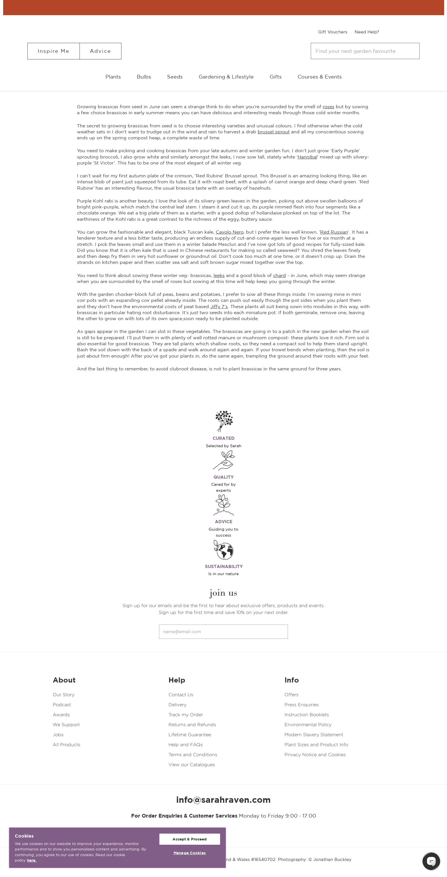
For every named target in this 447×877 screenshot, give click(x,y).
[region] (117, 848)
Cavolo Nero (229, 231)
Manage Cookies (190, 853)
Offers (291, 694)
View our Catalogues (191, 764)
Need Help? (367, 31)
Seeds (175, 76)
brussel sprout (274, 131)
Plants (113, 76)
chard (279, 275)
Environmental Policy (308, 724)
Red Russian (334, 231)
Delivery (177, 704)
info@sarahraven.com (223, 799)
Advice (100, 51)
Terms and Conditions (192, 754)
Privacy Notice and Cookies (315, 754)
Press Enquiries (302, 704)
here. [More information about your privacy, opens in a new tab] (31, 860)
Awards (61, 714)
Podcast (62, 704)
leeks (219, 275)
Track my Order (185, 714)
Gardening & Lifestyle (226, 76)
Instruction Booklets (307, 714)
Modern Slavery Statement (314, 734)
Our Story (63, 694)
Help (176, 680)
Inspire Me (54, 51)
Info (292, 680)
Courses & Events (320, 76)
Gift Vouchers (332, 31)
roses (328, 106)
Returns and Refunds (192, 724)
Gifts (276, 76)
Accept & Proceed (189, 839)
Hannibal (307, 156)
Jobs (58, 734)
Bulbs (144, 76)
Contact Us (180, 694)
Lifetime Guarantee (189, 734)
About (64, 680)
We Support (66, 724)
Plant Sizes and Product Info (316, 744)
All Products (66, 744)
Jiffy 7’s (219, 306)
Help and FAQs (185, 744)
